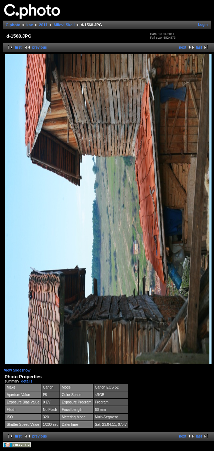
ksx (30, 25)
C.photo (13, 25)
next (182, 47)
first (18, 47)
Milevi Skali (64, 25)
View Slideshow (17, 370)
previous (39, 47)
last (199, 47)
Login (203, 25)
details (27, 381)
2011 (43, 25)
